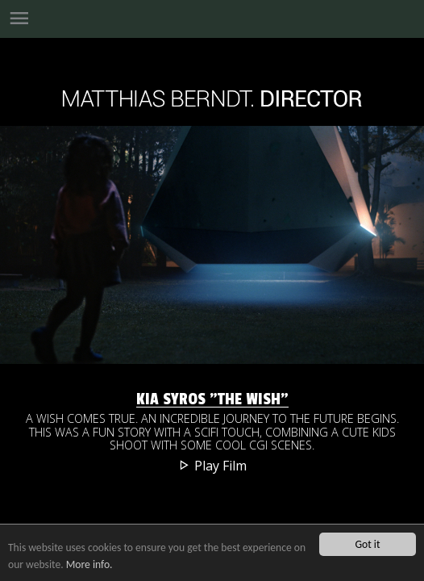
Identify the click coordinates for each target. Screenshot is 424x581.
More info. (89, 564)
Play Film (212, 465)
